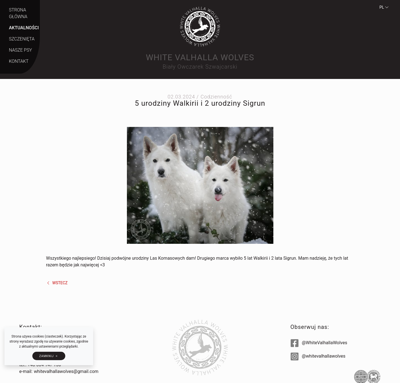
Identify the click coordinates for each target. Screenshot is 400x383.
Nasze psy (20, 50)
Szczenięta (22, 39)
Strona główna (18, 13)
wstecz (57, 283)
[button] (48, 356)
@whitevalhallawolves (318, 356)
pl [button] (384, 7)
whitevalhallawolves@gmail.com (66, 371)
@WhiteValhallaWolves (319, 342)
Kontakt (18, 61)
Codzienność (216, 97)
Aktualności (24, 27)
